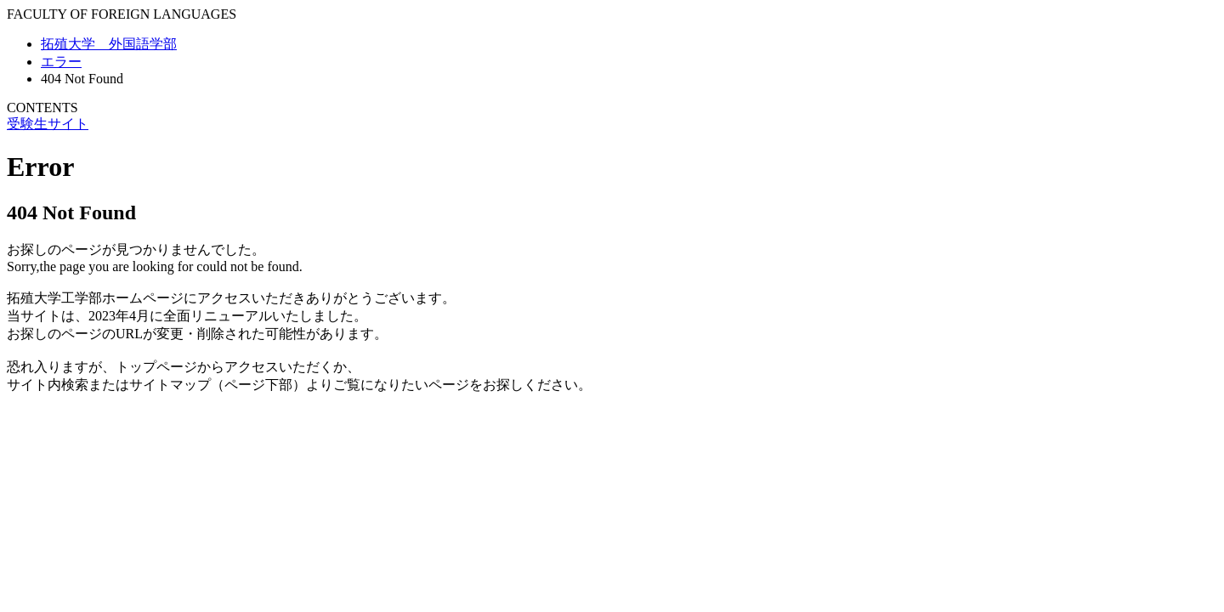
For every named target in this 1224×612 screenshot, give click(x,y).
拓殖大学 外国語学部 (109, 44)
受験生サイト (47, 123)
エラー (61, 61)
